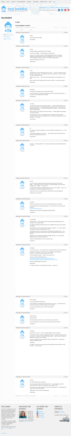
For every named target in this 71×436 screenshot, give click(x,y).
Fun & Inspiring (21, 1)
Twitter (40, 411)
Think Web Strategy (62, 419)
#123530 (66, 198)
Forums (29, 1)
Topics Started (6, 36)
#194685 (66, 67)
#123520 (66, 244)
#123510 (66, 312)
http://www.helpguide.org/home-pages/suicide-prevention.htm (43, 259)
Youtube (41, 415)
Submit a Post (43, 1)
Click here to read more (27, 421)
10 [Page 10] (65, 27)
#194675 (66, 125)
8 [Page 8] (61, 27)
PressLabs (61, 411)
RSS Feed (41, 417)
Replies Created (7, 38)
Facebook (41, 413)
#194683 (66, 86)
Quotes (13, 1)
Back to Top (3, 433)
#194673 (66, 140)
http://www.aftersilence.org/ (36, 208)
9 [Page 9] (63, 27)
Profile (4, 34)
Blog (8, 1)
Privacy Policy (6, 428)
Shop (50, 1)
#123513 (66, 296)
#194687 (66, 46)
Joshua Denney (62, 412)
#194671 (66, 178)
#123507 (66, 327)
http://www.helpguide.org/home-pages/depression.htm (42, 258)
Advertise (35, 1)
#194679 (66, 100)
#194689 (66, 32)
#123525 (66, 216)
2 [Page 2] (56, 27)
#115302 (66, 376)
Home (3, 1)
